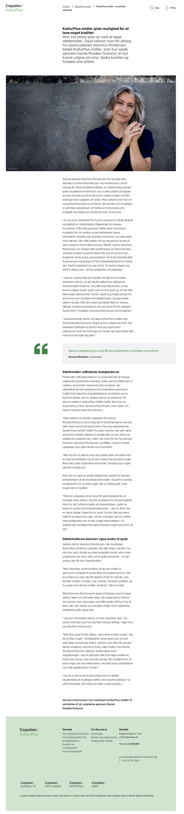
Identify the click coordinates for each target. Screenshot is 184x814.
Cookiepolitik (70, 748)
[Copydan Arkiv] (99, 788)
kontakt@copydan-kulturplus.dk (139, 757)
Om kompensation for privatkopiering (74, 739)
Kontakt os (68, 744)
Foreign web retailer (102, 740)
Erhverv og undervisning (104, 737)
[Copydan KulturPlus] (76, 788)
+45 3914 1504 (130, 760)
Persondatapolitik (72, 751)
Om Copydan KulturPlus (76, 733)
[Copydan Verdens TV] (28, 788)
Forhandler (97, 733)
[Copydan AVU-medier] (53, 788)
